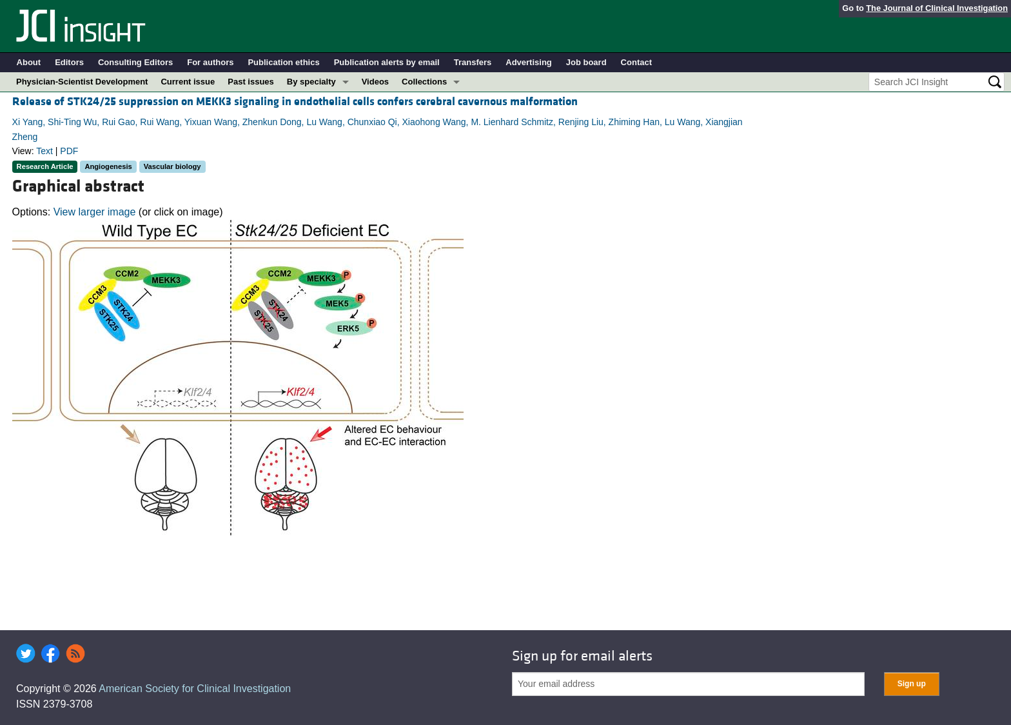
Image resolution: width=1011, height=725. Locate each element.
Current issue (188, 81)
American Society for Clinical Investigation (195, 688)
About (29, 62)
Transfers (473, 62)
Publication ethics (283, 62)
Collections (424, 81)
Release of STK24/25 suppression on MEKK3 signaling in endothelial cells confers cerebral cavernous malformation (295, 101)
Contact (636, 62)
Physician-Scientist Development (82, 81)
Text (44, 151)
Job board (586, 62)
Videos (375, 81)
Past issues (251, 81)
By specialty (311, 81)
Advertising (528, 62)
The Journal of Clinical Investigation (937, 8)
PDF (69, 151)
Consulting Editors (135, 62)
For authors (210, 62)
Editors (69, 62)
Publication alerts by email (387, 62)
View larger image (95, 211)
